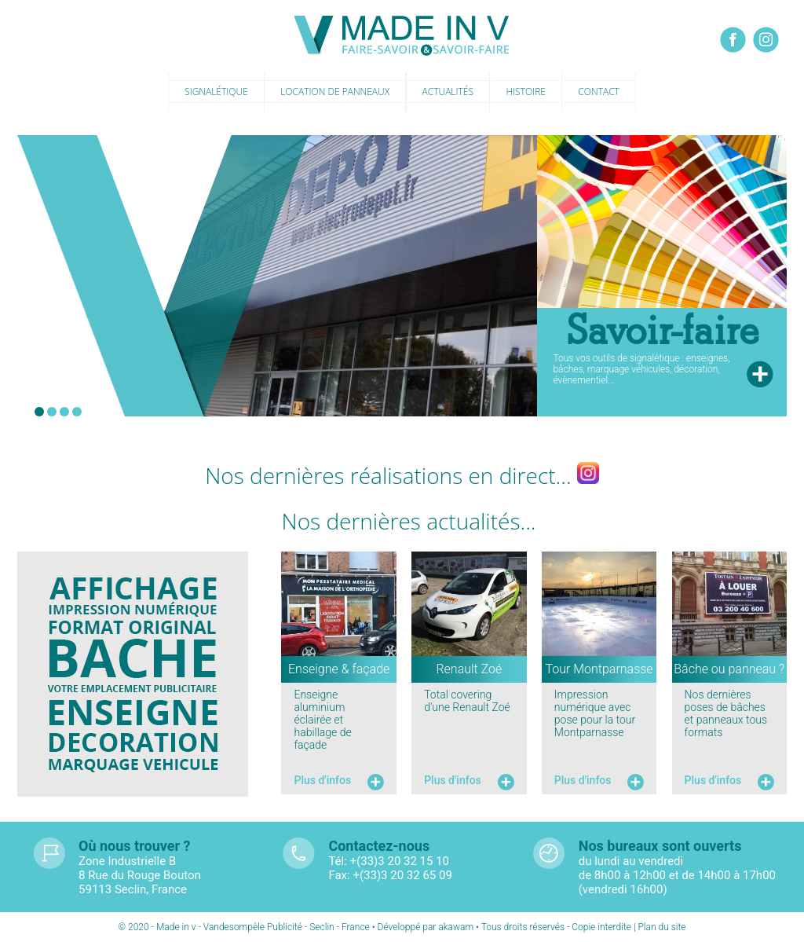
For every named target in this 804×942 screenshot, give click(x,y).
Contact (598, 91)
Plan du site (661, 927)
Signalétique (216, 91)
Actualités (447, 91)
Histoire (525, 91)
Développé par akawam (427, 927)
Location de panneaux (334, 91)
